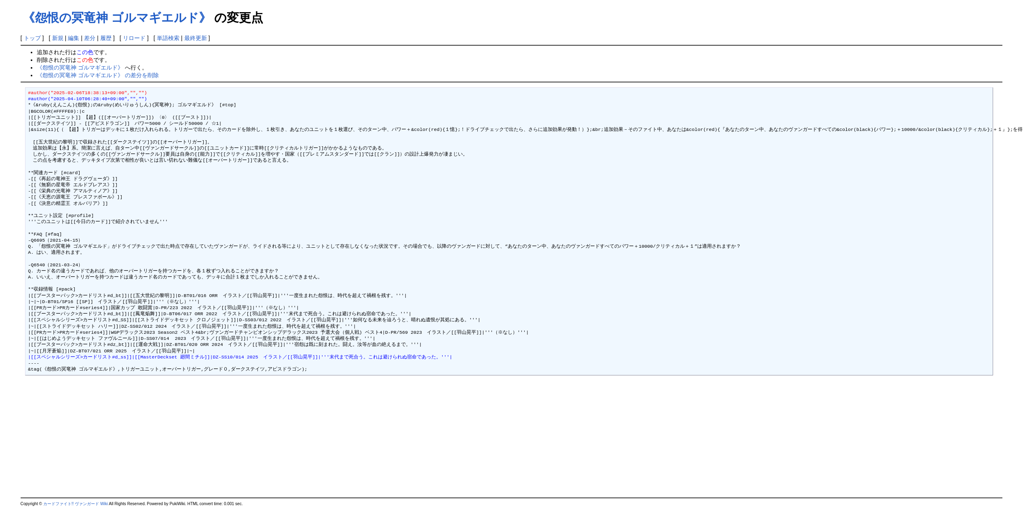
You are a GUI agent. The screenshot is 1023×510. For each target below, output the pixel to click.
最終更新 (195, 38)
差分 (89, 38)
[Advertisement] (88, 436)
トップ (32, 38)
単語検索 (168, 38)
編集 (73, 38)
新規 (57, 38)
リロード (134, 38)
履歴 (106, 38)
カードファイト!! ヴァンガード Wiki (75, 504)
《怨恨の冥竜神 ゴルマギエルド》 (117, 17)
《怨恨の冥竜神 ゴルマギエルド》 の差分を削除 (98, 75)
